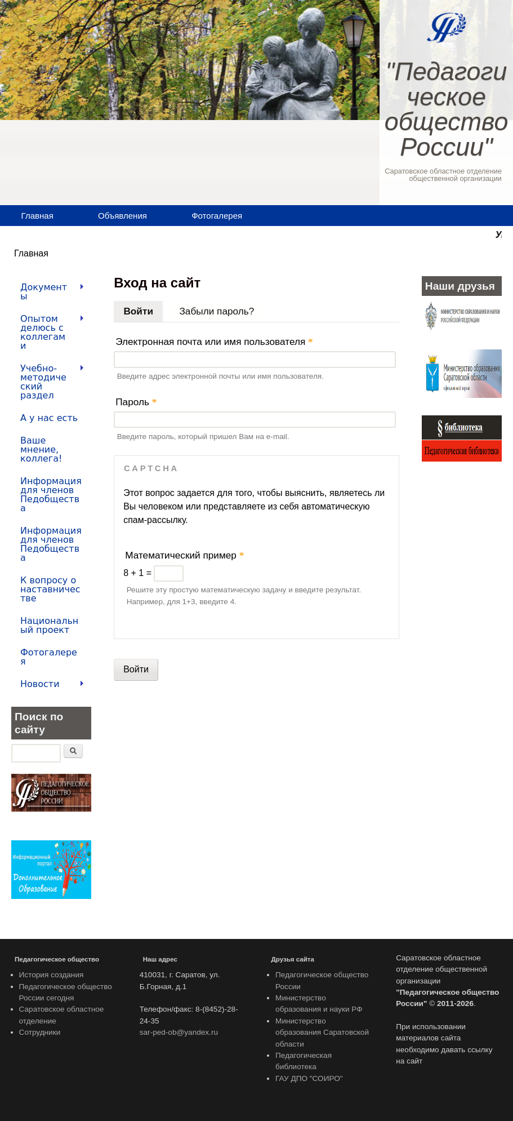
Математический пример (184, 555)
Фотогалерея (216, 215)
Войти (143, 309)
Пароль (136, 401)
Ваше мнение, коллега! (41, 449)
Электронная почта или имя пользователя (214, 341)
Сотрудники (40, 1032)
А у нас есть (49, 418)
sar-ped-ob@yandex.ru (179, 1032)
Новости (47, 684)
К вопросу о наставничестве (50, 589)
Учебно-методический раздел (47, 382)
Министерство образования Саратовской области (322, 1032)
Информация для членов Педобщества (51, 494)
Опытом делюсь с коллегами (47, 332)
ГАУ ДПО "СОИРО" (309, 1078)
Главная (37, 215)
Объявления (122, 215)
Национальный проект (49, 625)
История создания (51, 975)
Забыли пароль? (216, 311)
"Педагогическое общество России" (446, 109)
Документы (47, 292)
